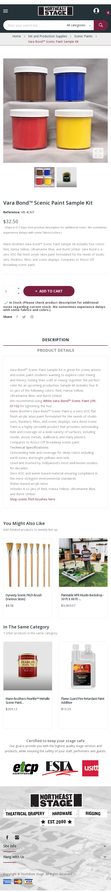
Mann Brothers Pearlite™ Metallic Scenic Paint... (28, 700)
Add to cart (50, 291)
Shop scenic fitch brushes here (32, 499)
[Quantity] (9, 291)
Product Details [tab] (55, 350)
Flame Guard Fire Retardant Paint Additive (82, 700)
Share (17, 317)
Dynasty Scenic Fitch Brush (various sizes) (24, 597)
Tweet (24, 317)
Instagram (17, 837)
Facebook (7, 837)
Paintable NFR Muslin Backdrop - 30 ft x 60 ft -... (82, 597)
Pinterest (32, 317)
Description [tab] (55, 339)
